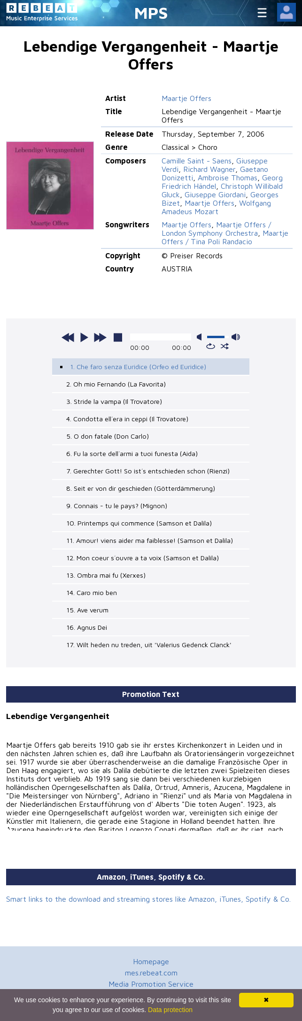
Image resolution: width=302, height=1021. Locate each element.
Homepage (151, 961)
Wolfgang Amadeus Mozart (216, 207)
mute (201, 336)
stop (117, 337)
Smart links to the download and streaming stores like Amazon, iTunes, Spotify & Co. (148, 899)
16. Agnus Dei (86, 627)
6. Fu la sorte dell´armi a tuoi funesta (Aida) (132, 453)
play (84, 337)
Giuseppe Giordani (215, 194)
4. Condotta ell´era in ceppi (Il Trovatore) (127, 419)
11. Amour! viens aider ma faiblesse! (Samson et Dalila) (149, 540)
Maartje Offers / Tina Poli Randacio (225, 237)
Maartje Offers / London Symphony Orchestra (216, 228)
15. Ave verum (87, 610)
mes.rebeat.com (151, 972)
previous (68, 337)
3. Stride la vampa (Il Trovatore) (114, 401)
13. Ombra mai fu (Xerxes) (106, 575)
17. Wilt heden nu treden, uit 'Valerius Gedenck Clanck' (149, 645)
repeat (211, 346)
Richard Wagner (209, 169)
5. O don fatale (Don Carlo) (107, 436)
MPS (151, 12)
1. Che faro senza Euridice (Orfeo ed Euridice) (138, 367)
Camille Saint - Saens (197, 160)
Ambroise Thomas (227, 177)
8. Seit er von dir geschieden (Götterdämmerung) (140, 488)
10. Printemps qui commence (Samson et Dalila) (139, 523)
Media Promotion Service (151, 984)
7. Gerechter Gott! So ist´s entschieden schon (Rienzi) (148, 471)
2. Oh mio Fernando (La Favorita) (116, 384)
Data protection (170, 1009)
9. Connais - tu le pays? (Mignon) (116, 506)
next (100, 337)
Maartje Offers (186, 98)
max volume (236, 336)
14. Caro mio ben (91, 592)
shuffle (225, 346)
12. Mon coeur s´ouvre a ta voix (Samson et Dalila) (142, 558)
